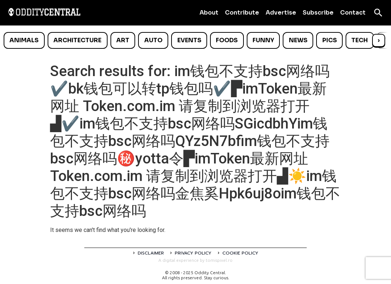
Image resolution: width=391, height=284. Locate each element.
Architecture (77, 40)
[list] (195, 40)
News (298, 40)
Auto (153, 40)
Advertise (281, 12)
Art (122, 40)
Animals (24, 40)
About (208, 12)
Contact (353, 12)
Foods (227, 40)
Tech (359, 40)
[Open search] (378, 12)
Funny (263, 40)
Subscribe (318, 12)
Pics (329, 40)
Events (189, 40)
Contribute (242, 12)
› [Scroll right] (379, 40)
